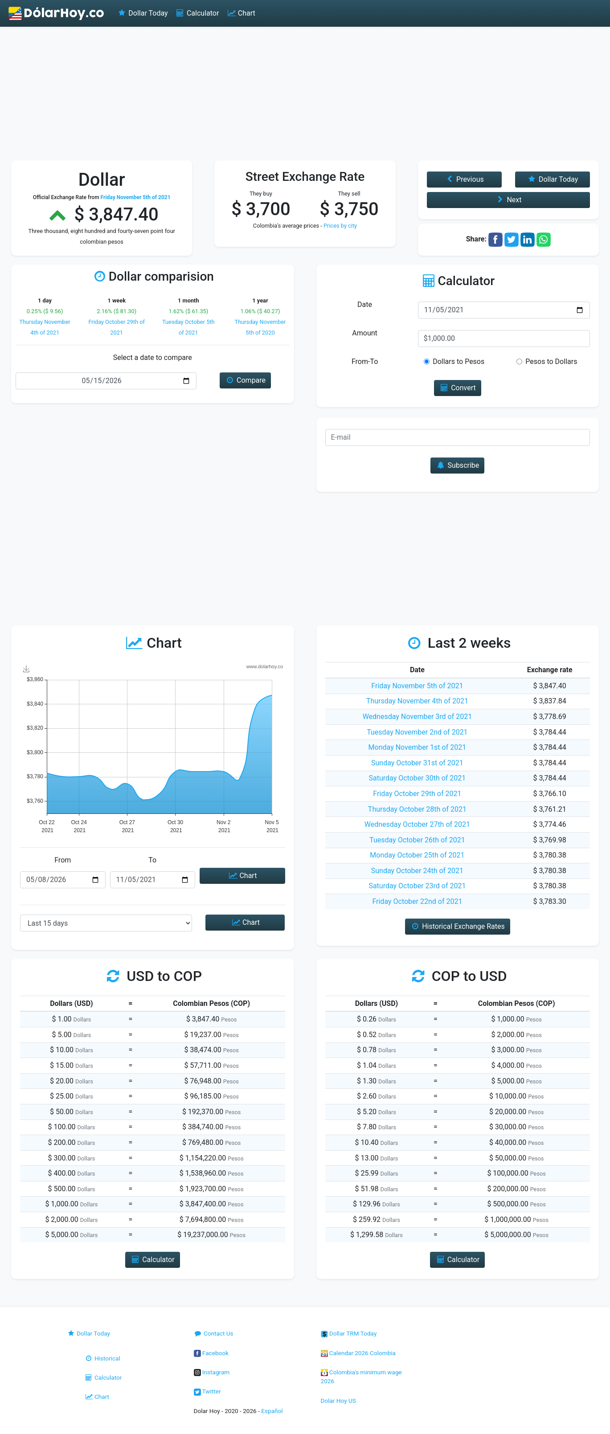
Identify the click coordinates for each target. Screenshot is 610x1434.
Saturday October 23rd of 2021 (417, 886)
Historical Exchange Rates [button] (457, 926)
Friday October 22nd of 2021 (417, 901)
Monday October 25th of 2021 (417, 855)
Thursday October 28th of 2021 (417, 809)
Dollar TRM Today (349, 1333)
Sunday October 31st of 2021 (417, 763)
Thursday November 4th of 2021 (417, 701)
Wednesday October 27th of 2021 (417, 824)
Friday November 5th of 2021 (417, 686)
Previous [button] (464, 179)
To (152, 860)
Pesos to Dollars (551, 361)
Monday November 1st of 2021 (417, 747)
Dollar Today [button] (552, 179)
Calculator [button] (153, 1259)
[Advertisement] (305, 93)
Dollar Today (142, 13)
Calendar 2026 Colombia (358, 1352)
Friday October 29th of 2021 (417, 793)
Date (364, 304)
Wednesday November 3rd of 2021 (417, 716)
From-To (365, 361)
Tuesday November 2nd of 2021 (417, 732)
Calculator (197, 13)
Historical (102, 1358)
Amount (364, 333)
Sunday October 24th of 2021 (417, 870)
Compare (245, 380)
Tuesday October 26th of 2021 (417, 840)
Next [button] (508, 200)
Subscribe (457, 465)
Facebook (211, 1352)
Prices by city (340, 225)
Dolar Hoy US (338, 1400)
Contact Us (213, 1333)
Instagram (212, 1372)
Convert (457, 388)
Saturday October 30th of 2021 (417, 778)
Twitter (207, 1391)
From (62, 860)
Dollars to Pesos (458, 361)
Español (271, 1410)
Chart (240, 13)
